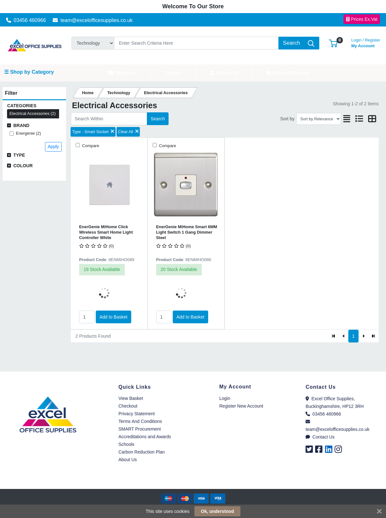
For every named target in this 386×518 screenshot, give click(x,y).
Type (19, 155)
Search (158, 118)
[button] (333, 43)
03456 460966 (26, 20)
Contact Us (320, 436)
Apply (53, 146)
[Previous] (344, 336)
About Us (127, 459)
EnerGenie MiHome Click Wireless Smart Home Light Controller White (106, 232)
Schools (126, 444)
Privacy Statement (136, 413)
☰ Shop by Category (29, 72)
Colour (23, 165)
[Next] (363, 336)
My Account (365, 42)
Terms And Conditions (140, 421)
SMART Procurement (139, 429)
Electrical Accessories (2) (33, 113)
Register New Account (241, 406)
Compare (90, 145)
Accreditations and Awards (144, 436)
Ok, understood (217, 511)
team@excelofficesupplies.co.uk (92, 20)
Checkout (127, 406)
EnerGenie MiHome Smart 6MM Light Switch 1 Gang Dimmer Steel (186, 232)
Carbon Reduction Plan (141, 451)
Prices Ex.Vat (361, 19)
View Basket (130, 398)
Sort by (287, 118)
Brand (21, 125)
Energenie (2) (28, 133)
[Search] (196, 43)
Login (224, 398)
